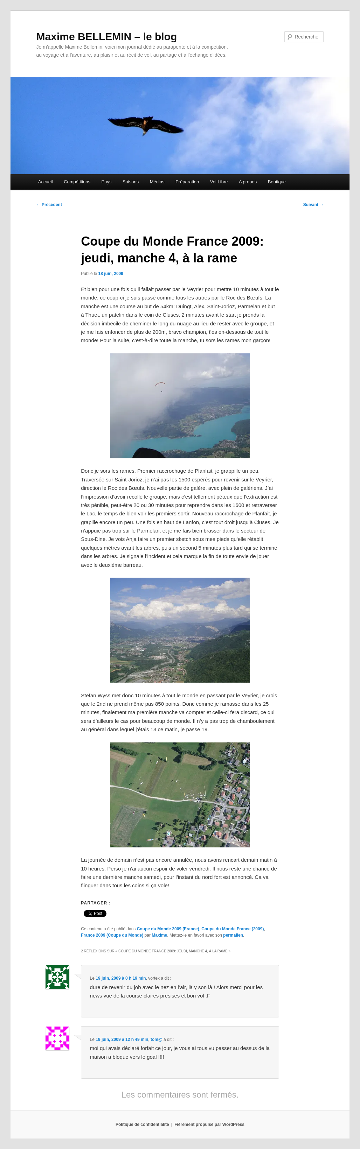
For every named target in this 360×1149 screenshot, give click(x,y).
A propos (248, 181)
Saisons (131, 181)
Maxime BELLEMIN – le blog (106, 36)
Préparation (187, 181)
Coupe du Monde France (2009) (232, 928)
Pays (107, 181)
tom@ (156, 1039)
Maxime (159, 935)
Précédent (49, 204)
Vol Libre (219, 181)
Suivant (313, 204)
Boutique (277, 181)
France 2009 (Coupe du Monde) (112, 935)
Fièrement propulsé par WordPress (209, 1124)
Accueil (45, 181)
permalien (233, 935)
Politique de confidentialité (142, 1124)
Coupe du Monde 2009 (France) (168, 928)
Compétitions (77, 181)
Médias (157, 181)
